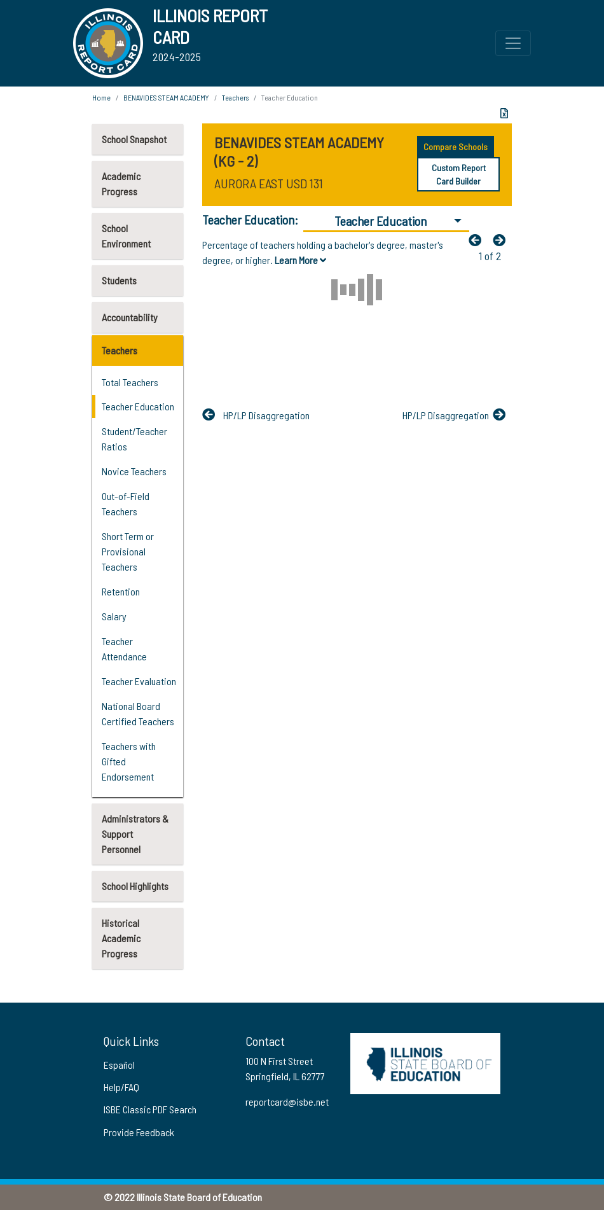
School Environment (126, 235)
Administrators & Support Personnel (135, 833)
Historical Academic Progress (121, 938)
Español (119, 1065)
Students (119, 280)
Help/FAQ (121, 1087)
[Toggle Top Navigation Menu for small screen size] (513, 43)
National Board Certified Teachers (138, 713)
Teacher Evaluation (139, 681)
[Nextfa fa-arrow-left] (502, 239)
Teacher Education (138, 406)
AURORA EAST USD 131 (268, 183)
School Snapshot (134, 139)
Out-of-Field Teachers (125, 503)
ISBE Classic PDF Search (150, 1109)
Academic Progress (121, 183)
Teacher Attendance (124, 648)
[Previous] (478, 239)
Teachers (119, 350)
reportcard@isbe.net (287, 1101)
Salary (114, 616)
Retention (121, 591)
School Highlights (135, 886)
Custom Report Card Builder (459, 174)
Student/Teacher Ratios (134, 438)
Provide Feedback (139, 1132)
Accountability (130, 317)
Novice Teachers (134, 471)
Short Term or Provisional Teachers (128, 551)
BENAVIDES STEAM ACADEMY (166, 97)
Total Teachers (130, 382)
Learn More (300, 260)
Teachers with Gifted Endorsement (129, 761)
